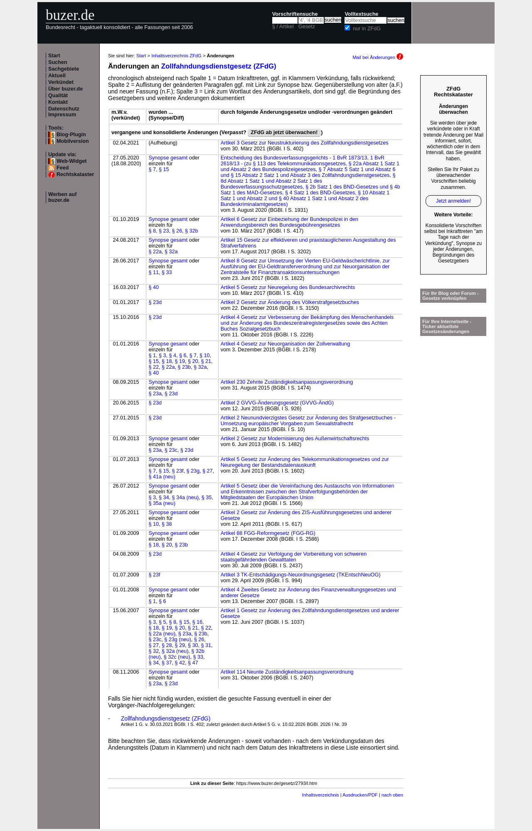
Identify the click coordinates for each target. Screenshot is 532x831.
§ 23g (193, 471)
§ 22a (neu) (161, 634)
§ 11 (153, 272)
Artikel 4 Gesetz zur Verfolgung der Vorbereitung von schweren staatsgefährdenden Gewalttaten (294, 557)
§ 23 (164, 231)
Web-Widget (71, 161)
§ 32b (191, 231)
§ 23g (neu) (177, 639)
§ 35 (207, 497)
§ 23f (177, 471)
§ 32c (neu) (177, 657)
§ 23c (171, 450)
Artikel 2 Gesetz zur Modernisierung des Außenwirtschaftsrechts (295, 438)
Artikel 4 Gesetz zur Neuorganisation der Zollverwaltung (285, 344)
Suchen (57, 62)
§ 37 (167, 663)
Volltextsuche (361, 14)
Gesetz (306, 26)
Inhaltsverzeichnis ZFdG (176, 55)
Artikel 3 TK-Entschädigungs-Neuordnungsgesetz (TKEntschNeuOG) (301, 575)
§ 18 (167, 361)
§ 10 (205, 355)
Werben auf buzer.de (62, 197)
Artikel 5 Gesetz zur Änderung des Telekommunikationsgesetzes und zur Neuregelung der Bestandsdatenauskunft (305, 462)
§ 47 (193, 663)
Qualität (58, 95)
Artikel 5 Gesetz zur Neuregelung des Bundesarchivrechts (288, 287)
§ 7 (152, 169)
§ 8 (152, 231)
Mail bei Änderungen (377, 57)
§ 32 (153, 651)
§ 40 (153, 287)
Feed (63, 168)
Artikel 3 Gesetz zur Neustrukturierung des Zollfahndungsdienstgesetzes (305, 143)
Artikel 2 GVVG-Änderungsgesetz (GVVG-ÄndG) (277, 403)
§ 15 (164, 169)
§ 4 (172, 355)
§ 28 (167, 645)
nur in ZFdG (367, 29)
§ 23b (184, 367)
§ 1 (152, 355)
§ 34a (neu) (185, 497)
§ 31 (206, 645)
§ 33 (167, 272)
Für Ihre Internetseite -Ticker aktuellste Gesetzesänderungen (446, 326)
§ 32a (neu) (175, 651)
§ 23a (155, 394)
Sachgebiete (63, 69)
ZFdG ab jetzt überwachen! (284, 132)
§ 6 (183, 355)
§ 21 (206, 361)
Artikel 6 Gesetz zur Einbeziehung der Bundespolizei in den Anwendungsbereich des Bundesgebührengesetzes (289, 222)
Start (54, 56)
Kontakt (58, 102)
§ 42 (180, 663)
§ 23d (155, 302)
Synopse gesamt (167, 158)
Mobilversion (73, 141)
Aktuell (57, 75)
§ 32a (171, 252)
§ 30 (193, 645)
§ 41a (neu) (161, 477)
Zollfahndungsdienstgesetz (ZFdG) (218, 66)
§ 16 (197, 622)
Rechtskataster (75, 174)
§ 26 (177, 231)
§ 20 (193, 361)
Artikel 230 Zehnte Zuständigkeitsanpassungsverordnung (287, 382)
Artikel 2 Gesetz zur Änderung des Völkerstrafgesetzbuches (290, 302)
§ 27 (207, 471)
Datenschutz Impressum (63, 112)
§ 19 (180, 361)
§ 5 (162, 622)
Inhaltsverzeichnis (320, 794)
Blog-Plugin (71, 134)
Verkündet (61, 82)
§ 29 (180, 645)
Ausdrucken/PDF (360, 794)
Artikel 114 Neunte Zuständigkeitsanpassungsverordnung (287, 672)
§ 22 (153, 367)
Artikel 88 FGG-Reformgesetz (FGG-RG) (268, 533)
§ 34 (164, 497)
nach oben (392, 794)
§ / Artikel (283, 26)
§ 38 (167, 524)
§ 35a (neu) (161, 503)
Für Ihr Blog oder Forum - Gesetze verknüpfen (450, 296)
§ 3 (162, 355)
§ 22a (155, 252)
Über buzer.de (65, 89)
